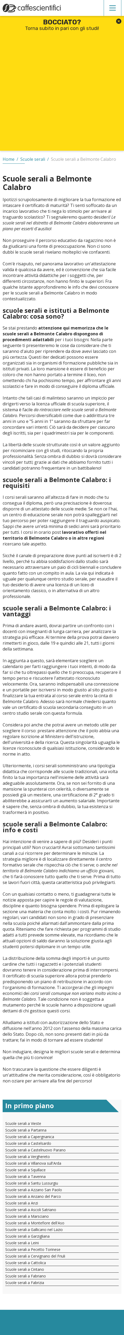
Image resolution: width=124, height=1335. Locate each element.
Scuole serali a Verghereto (27, 1156)
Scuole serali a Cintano (24, 1269)
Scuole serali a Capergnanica (29, 1136)
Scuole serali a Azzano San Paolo (33, 1189)
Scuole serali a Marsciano (27, 1216)
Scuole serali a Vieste (23, 1123)
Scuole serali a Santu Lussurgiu (31, 1183)
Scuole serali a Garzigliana (27, 1236)
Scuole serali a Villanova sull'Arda (33, 1163)
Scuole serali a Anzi (21, 1203)
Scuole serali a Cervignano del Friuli (35, 1256)
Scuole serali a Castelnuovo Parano (35, 1149)
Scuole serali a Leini (22, 1242)
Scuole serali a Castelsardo (28, 1143)
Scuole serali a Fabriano (25, 1275)
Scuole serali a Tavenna (25, 1176)
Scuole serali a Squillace (25, 1169)
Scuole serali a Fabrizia (24, 1282)
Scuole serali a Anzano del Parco (33, 1196)
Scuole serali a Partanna (25, 1130)
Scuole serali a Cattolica (25, 1262)
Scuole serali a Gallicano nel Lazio (34, 1229)
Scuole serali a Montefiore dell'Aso (34, 1222)
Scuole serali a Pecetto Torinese (32, 1249)
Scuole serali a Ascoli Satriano (30, 1209)
